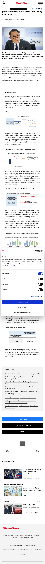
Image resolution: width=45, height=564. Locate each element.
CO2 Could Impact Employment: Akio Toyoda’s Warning (20, 398)
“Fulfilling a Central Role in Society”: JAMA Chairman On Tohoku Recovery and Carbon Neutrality (20, 402)
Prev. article (37, 451)
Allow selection (22, 307)
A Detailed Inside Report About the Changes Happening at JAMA (21, 383)
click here (14, 266)
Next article (7, 451)
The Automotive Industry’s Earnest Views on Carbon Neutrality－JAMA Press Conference (20, 378)
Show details (35, 296)
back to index (22, 451)
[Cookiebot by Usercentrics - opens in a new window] (35, 251)
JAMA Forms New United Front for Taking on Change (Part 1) (22, 374)
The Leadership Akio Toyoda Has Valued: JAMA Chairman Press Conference (21, 387)
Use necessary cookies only (22, 312)
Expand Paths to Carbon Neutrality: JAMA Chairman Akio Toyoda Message (21, 392)
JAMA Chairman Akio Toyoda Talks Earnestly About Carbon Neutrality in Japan (21, 407)
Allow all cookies (22, 302)
